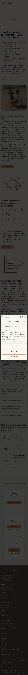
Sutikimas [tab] (4, 321)
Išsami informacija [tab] (14, 321)
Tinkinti (14, 351)
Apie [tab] (24, 321)
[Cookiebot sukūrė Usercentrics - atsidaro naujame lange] (20, 317)
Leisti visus (14, 346)
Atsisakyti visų (14, 356)
